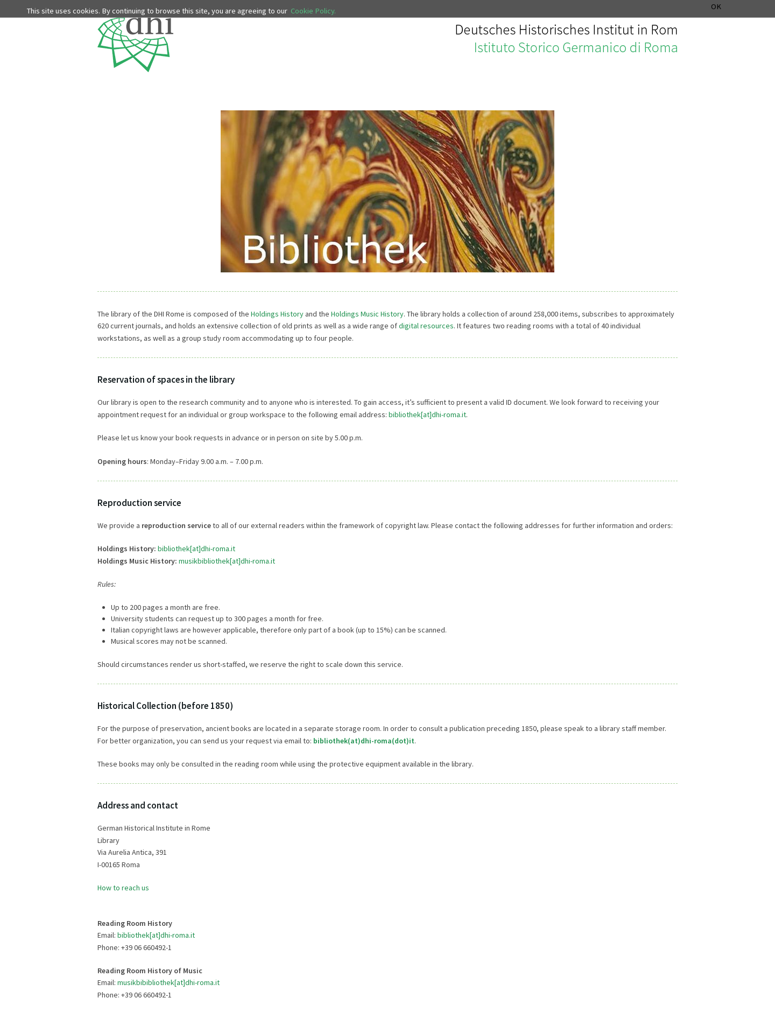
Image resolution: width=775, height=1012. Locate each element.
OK (716, 7)
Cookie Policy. (313, 11)
